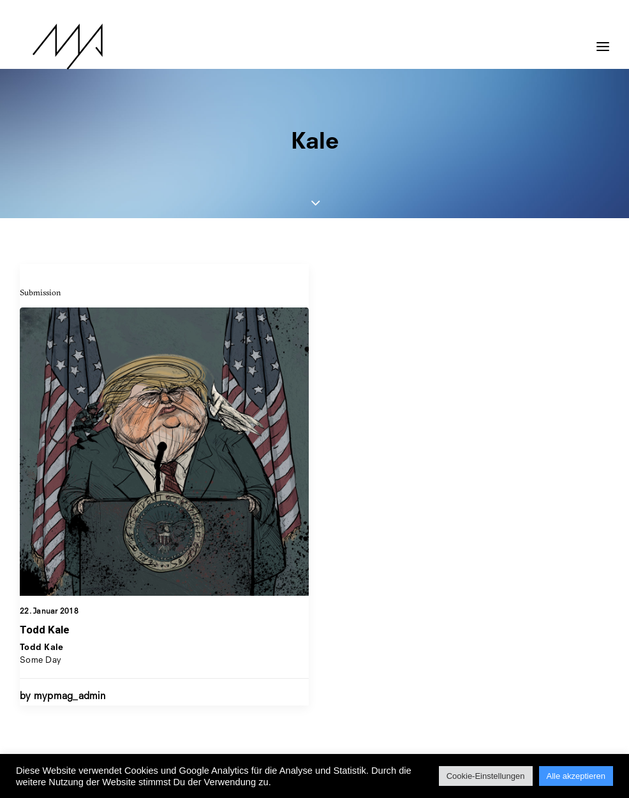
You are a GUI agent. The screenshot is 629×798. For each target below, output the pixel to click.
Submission (40, 292)
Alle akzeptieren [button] (576, 776)
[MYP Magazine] (55, 47)
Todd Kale (45, 629)
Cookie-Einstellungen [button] (486, 776)
